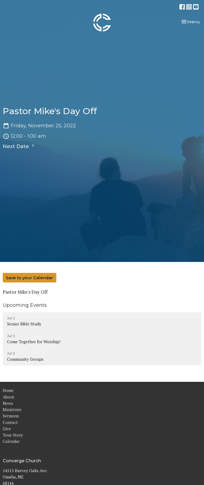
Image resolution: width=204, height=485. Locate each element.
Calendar (11, 441)
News (8, 403)
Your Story (13, 435)
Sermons (11, 415)
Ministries (12, 409)
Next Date (19, 146)
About (8, 397)
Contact (10, 422)
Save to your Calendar (29, 277)
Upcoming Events (25, 305)
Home (8, 390)
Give (7, 428)
